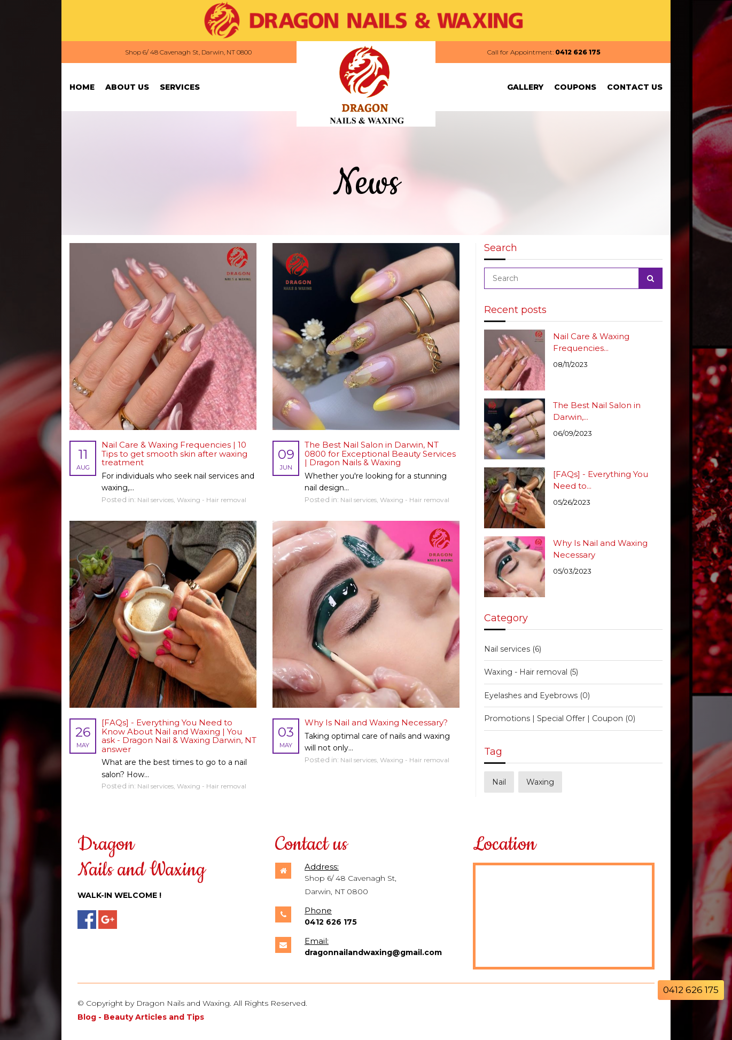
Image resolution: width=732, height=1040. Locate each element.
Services (180, 87)
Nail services (512, 649)
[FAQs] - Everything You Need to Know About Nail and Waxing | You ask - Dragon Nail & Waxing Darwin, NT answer (179, 735)
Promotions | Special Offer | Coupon (558, 718)
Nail (499, 781)
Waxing (540, 781)
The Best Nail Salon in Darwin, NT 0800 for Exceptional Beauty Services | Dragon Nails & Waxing (380, 453)
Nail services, (157, 500)
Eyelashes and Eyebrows (536, 695)
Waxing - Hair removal (211, 500)
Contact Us (635, 87)
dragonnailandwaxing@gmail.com (373, 952)
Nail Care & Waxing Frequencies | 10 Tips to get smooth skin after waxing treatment (174, 453)
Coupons (575, 87)
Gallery (525, 87)
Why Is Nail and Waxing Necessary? (376, 722)
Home (82, 87)
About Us (127, 87)
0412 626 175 (578, 52)
